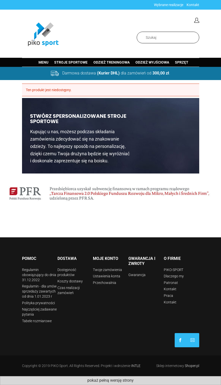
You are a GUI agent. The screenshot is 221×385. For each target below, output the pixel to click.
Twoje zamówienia (107, 270)
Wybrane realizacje (168, 5)
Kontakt (193, 5)
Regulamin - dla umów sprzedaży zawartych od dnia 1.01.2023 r (39, 291)
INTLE (135, 366)
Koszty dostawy (70, 281)
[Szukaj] (196, 37)
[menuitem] (43, 62)
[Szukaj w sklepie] (168, 37)
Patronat (171, 283)
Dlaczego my (174, 276)
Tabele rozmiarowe (37, 321)
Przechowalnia (104, 283)
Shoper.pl (192, 366)
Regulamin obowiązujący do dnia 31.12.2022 (39, 275)
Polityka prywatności (38, 303)
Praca (168, 296)
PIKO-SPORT (173, 270)
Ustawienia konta (106, 276)
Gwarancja (137, 275)
